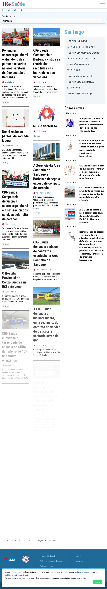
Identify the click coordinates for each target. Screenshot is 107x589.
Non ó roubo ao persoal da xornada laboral (15, 136)
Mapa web (80, 561)
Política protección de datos (51, 561)
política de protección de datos (17, 575)
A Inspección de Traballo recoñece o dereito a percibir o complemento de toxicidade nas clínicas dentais (91, 125)
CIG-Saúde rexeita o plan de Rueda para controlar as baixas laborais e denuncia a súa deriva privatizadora (91, 172)
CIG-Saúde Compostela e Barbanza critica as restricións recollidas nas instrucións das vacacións (46, 63)
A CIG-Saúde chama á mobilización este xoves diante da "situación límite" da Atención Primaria (91, 216)
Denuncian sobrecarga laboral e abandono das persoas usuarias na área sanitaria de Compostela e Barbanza (15, 63)
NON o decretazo (45, 126)
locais (78, 556)
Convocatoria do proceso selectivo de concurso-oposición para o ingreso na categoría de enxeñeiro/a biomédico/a (91, 148)
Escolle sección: (9, 16)
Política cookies (46, 566)
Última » (52, 540)
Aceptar (98, 582)
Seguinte (42, 540)
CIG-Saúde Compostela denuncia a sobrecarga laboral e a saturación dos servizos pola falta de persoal (15, 205)
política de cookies (82, 572)
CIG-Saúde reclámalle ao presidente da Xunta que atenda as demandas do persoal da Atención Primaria (91, 194)
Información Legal (47, 556)
